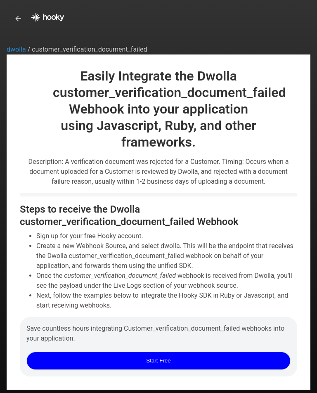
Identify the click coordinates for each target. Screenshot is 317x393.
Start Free (158, 360)
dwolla (17, 49)
